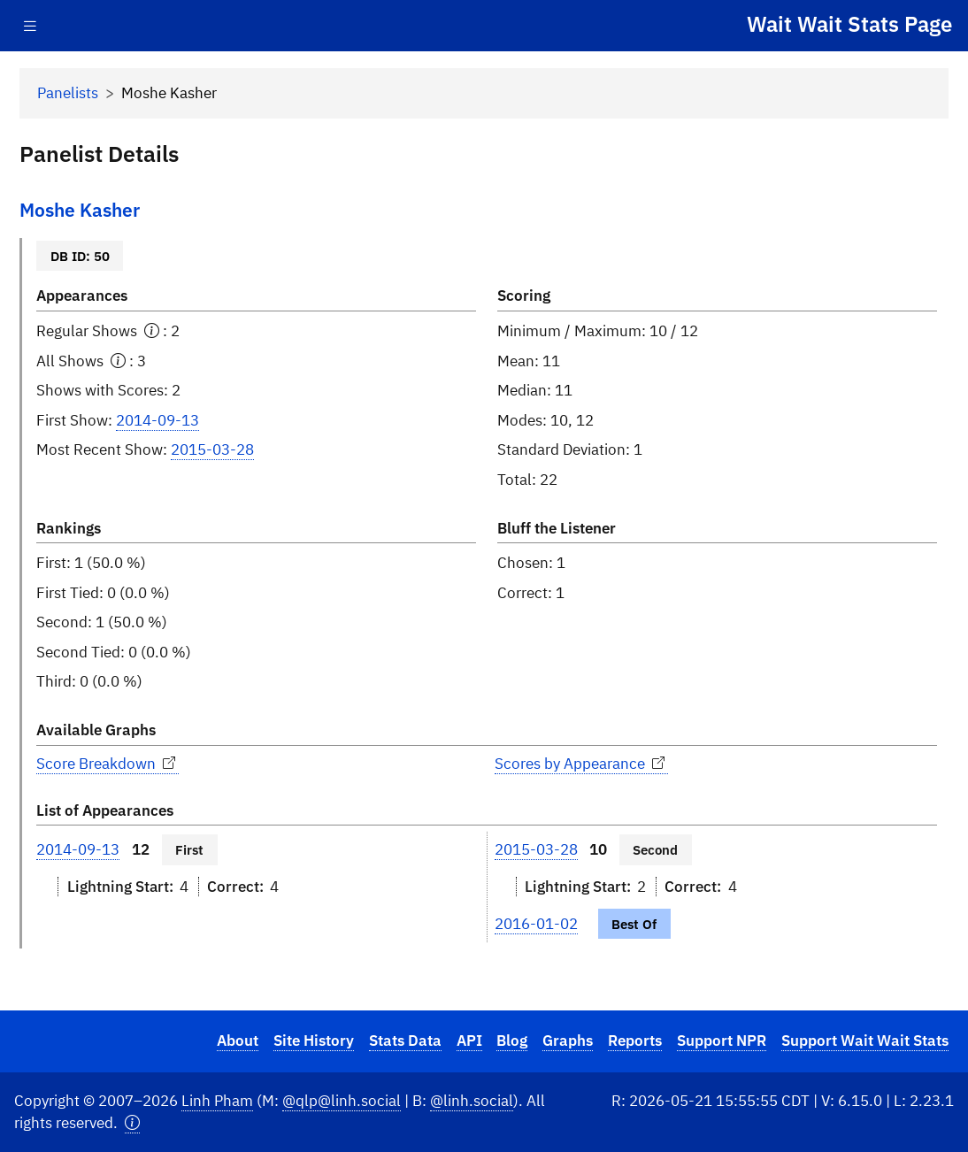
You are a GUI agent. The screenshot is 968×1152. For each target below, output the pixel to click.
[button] (132, 1123)
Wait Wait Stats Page (849, 24)
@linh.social (471, 1100)
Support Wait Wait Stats (865, 1040)
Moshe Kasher (79, 210)
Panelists (67, 93)
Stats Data (405, 1040)
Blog (511, 1040)
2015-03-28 (212, 449)
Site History (313, 1040)
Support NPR (721, 1040)
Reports (635, 1040)
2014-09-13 (157, 420)
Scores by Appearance (581, 763)
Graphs (567, 1040)
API (469, 1040)
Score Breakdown (107, 763)
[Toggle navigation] (30, 26)
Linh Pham (217, 1100)
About (237, 1040)
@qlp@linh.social (341, 1100)
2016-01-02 (536, 923)
